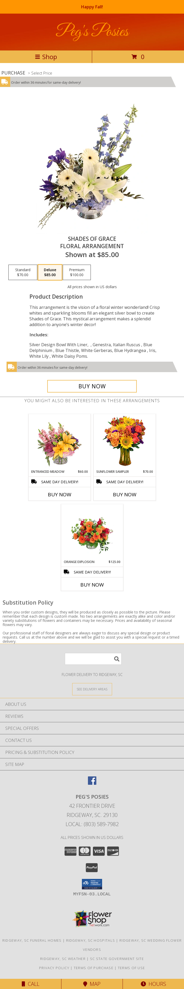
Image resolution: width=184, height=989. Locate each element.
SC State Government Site (117, 958)
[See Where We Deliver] (92, 688)
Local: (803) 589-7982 (92, 824)
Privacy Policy (54, 967)
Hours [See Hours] (153, 983)
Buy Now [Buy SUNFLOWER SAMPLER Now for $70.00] (124, 494)
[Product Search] (93, 659)
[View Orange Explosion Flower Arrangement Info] (92, 531)
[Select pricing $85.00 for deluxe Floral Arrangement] (50, 272)
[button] (92, 884)
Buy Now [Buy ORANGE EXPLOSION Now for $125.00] (92, 584)
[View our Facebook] (92, 783)
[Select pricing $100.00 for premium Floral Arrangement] (77, 272)
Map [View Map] (92, 983)
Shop (46, 56)
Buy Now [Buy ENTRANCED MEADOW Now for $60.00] (59, 494)
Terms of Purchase (93, 967)
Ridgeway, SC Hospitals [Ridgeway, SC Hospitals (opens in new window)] (90, 940)
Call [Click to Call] (30, 983)
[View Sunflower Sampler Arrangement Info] (124, 441)
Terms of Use (131, 967)
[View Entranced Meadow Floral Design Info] (60, 441)
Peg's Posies (92, 32)
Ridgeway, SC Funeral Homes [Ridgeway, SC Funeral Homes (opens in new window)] (32, 940)
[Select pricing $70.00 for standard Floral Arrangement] (23, 272)
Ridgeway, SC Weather (63, 958)
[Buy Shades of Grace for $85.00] (92, 386)
